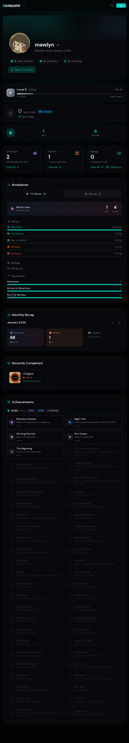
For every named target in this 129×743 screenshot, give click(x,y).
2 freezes (45, 111)
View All (12, 167)
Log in (121, 5)
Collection (114, 167)
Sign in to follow (22, 69)
